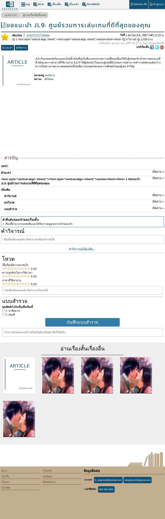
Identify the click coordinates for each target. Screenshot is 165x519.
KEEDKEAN (10, 9)
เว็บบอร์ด (47, 470)
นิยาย (38, 4)
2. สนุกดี (10, 314)
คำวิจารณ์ (84, 195)
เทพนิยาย (50, 75)
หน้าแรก (11, 16)
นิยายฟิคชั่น (91, 4)
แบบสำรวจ (84, 208)
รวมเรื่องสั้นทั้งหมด (34, 16)
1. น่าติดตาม (12, 310)
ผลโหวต (84, 201)
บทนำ (4, 166)
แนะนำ (7, 48)
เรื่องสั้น (54, 4)
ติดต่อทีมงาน (49, 482)
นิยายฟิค (5, 487)
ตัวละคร (82, 172)
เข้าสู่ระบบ (157, 4)
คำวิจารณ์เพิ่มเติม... (82, 249)
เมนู (25, 4)
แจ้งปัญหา (48, 476)
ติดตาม (21, 48)
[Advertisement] (82, 122)
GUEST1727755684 (36, 35)
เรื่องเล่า (72, 4)
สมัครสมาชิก (138, 4)
